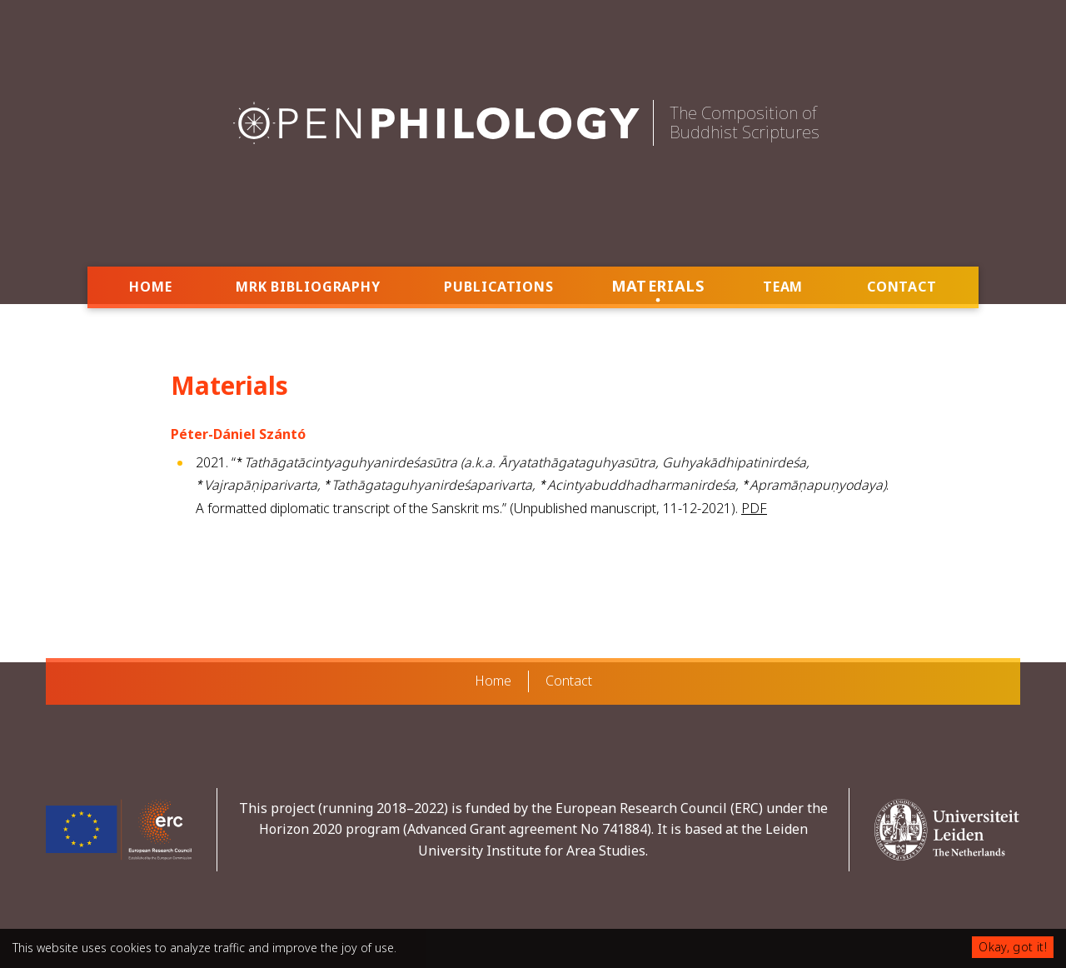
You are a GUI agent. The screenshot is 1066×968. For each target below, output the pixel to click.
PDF (754, 505)
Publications (498, 286)
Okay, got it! (1013, 947)
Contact (902, 286)
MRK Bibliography (308, 286)
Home (150, 286)
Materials (658, 285)
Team (783, 286)
